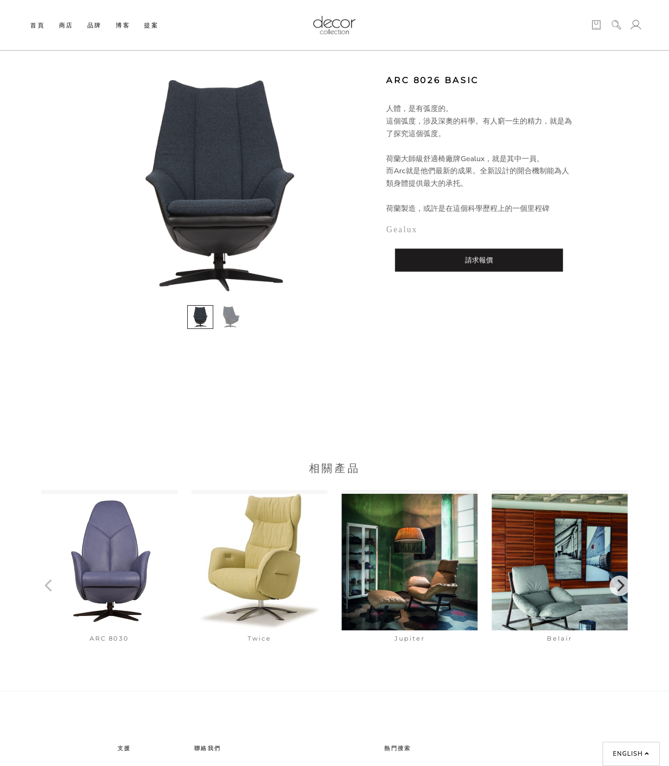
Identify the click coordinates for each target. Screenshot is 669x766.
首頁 (37, 25)
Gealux (402, 229)
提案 (151, 25)
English (631, 754)
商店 (66, 25)
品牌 (94, 25)
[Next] (620, 586)
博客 (123, 25)
